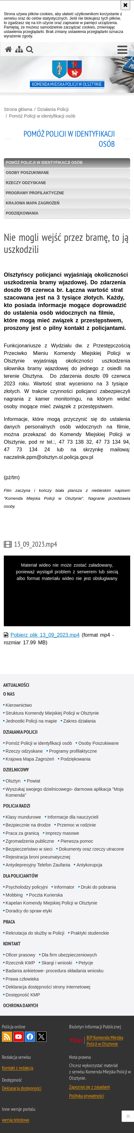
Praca (9, 921)
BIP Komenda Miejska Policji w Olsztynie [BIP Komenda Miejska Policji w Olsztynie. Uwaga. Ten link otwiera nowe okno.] (105, 1040)
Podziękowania (22, 213)
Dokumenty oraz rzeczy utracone (91, 849)
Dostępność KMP (23, 994)
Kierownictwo (19, 705)
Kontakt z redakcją (17, 1068)
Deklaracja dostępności (21, 1088)
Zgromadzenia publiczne (30, 841)
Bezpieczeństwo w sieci (29, 849)
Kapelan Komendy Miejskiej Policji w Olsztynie (51, 902)
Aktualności (16, 685)
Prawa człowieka (22, 979)
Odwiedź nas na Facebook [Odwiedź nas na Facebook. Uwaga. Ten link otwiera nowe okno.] (30, 1037)
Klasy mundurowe (23, 817)
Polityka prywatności (86, 1095)
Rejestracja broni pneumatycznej (38, 856)
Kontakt (12, 943)
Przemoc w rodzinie (76, 824)
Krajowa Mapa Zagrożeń (33, 203)
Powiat (33, 780)
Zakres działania (79, 721)
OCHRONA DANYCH (20, 1005)
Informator (64, 887)
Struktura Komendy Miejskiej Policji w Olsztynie (52, 713)
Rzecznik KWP (20, 962)
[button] (122, 50)
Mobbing (14, 895)
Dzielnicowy (16, 769)
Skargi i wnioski (56, 962)
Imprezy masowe (62, 833)
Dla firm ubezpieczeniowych (69, 954)
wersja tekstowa (15, 1120)
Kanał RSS (7, 1037)
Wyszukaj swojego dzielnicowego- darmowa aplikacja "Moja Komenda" (65, 792)
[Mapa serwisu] (19, 49)
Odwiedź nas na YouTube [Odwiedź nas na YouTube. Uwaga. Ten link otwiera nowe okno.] (18, 1037)
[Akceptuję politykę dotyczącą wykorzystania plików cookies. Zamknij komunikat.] (125, 5)
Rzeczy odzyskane (26, 183)
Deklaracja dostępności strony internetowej (48, 986)
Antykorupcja (89, 864)
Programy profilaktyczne (35, 193)
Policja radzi (16, 805)
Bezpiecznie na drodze (28, 824)
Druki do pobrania (98, 887)
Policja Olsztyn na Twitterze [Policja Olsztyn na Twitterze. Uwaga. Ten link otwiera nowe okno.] (41, 1037)
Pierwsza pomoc (76, 841)
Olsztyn (13, 780)
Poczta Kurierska (46, 895)
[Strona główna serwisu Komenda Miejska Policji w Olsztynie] (8, 49)
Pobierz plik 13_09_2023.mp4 (45, 635)
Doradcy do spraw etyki (29, 910)
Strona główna (18, 109)
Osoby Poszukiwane (27, 173)
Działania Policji (52, 109)
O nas (9, 694)
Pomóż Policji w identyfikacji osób (42, 116)
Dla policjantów (20, 875)
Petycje (86, 962)
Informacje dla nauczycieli (72, 817)
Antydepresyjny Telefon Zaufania (38, 864)
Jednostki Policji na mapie (31, 721)
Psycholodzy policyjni (27, 887)
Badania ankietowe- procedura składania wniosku (54, 970)
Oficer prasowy (20, 954)
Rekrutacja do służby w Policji (35, 933)
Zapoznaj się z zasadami (89, 1087)
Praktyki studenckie (90, 933)
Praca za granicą (22, 833)
